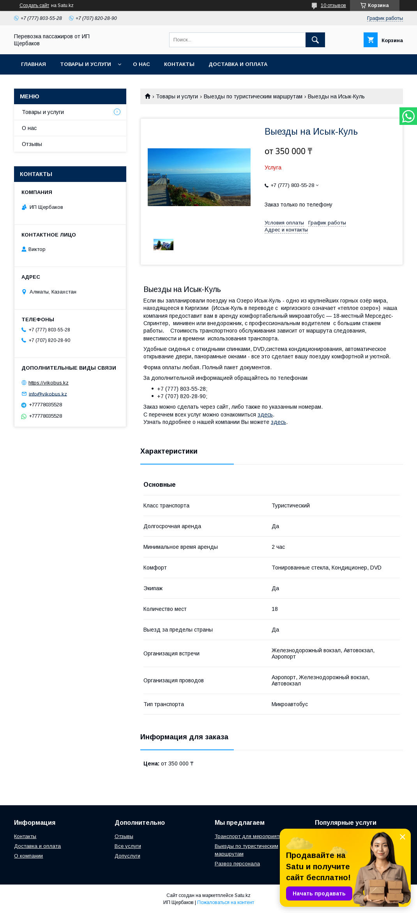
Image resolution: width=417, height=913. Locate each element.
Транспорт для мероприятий (249, 836)
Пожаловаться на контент (225, 902)
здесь (265, 414)
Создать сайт (34, 5)
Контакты (179, 64)
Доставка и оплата (37, 846)
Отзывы (32, 144)
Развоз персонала (237, 864)
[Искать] (315, 39)
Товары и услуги (85, 64)
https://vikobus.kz (48, 383)
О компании (28, 856)
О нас (141, 64)
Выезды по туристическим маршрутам (253, 96)
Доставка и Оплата (237, 64)
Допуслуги (127, 856)
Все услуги (128, 846)
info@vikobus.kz (48, 394)
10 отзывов (333, 5)
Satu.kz (243, 895)
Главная (33, 64)
